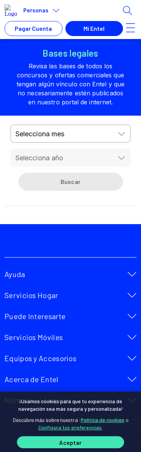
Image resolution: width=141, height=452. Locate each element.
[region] (70, 422)
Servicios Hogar (31, 295)
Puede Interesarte (35, 316)
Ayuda (15, 274)
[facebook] (38, 243)
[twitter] (55, 243)
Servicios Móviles (34, 337)
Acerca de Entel (32, 379)
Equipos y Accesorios (40, 358)
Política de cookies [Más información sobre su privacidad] (102, 420)
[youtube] (71, 243)
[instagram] (88, 243)
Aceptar (70, 442)
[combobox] (71, 134)
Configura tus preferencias (70, 427)
